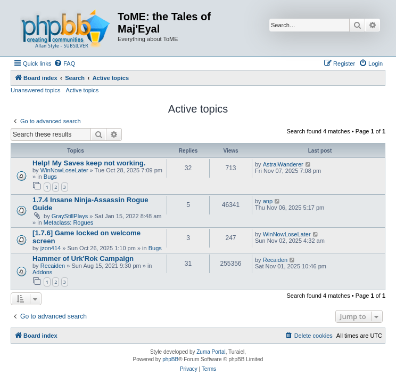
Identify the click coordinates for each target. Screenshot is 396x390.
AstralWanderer (283, 164)
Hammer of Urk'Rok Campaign (83, 258)
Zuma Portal (210, 352)
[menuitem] (64, 63)
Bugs (50, 176)
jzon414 (50, 248)
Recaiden (52, 265)
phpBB (170, 359)
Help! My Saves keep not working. (89, 163)
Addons (42, 272)
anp (268, 201)
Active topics (82, 90)
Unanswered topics (36, 90)
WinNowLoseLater (64, 170)
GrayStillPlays (70, 216)
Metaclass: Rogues (69, 222)
